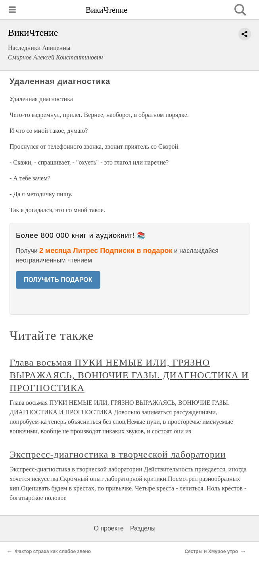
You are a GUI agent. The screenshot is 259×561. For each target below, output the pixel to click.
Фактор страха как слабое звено (53, 551)
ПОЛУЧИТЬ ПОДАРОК (58, 279)
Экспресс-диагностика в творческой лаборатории (118, 454)
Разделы (142, 528)
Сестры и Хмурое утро (211, 551)
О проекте (109, 528)
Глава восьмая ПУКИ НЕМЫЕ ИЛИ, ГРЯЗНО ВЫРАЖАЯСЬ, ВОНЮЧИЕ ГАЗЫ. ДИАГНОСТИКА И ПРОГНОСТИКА (129, 375)
